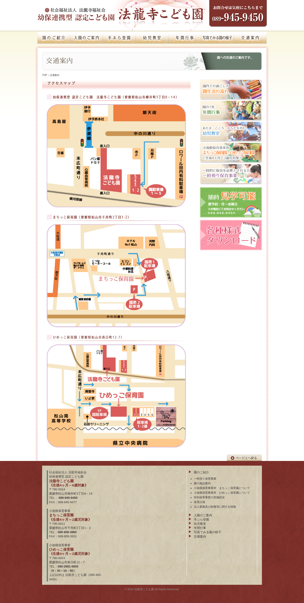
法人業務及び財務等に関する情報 (215, 506)
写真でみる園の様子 (207, 532)
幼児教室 (200, 523)
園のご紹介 (201, 472)
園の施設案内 (202, 483)
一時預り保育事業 (205, 478)
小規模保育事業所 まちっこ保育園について (222, 487)
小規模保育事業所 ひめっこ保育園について (222, 492)
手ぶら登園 (201, 519)
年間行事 (200, 528)
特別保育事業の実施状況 (209, 497)
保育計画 (199, 501)
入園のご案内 (203, 515)
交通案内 (200, 536)
